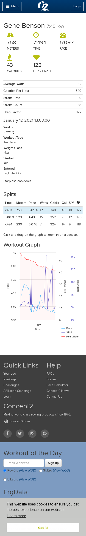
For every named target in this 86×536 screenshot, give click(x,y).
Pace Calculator (57, 385)
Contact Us (54, 396)
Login (77, 6)
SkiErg (54, 471)
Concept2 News (58, 391)
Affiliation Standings (17, 391)
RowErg (19, 471)
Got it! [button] (43, 528)
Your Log (9, 373)
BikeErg (19, 480)
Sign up (53, 463)
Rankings (10, 379)
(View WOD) (27, 470)
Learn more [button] (16, 516)
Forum (51, 379)
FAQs (50, 373)
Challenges (11, 385)
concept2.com (16, 421)
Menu (12, 7)
